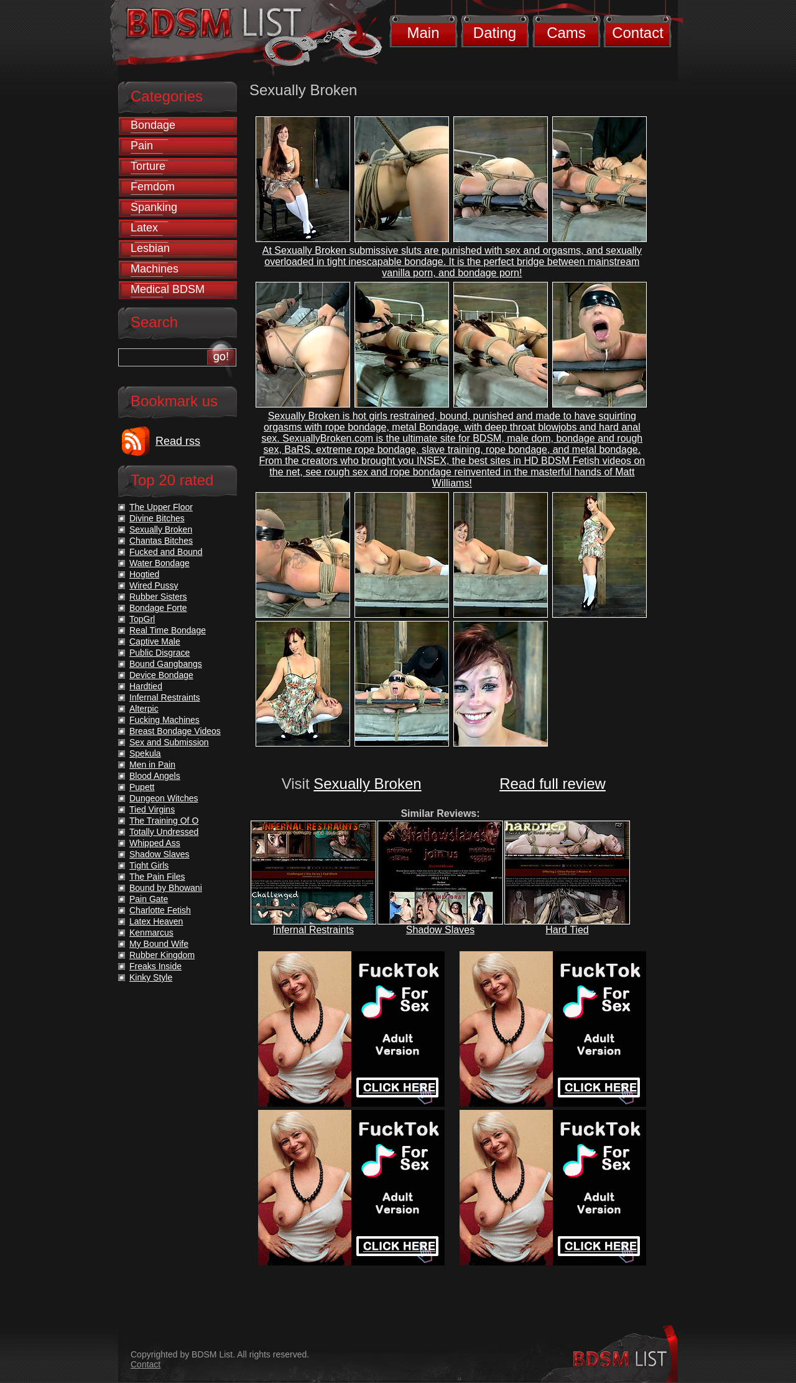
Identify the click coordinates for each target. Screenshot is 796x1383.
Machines (154, 269)
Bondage (153, 125)
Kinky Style (150, 977)
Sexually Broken (367, 783)
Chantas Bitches (161, 541)
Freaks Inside (155, 966)
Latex (144, 227)
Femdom (153, 186)
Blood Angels (154, 776)
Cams (566, 32)
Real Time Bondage (167, 630)
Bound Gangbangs (165, 664)
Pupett (141, 787)
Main (423, 32)
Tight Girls (149, 865)
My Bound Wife (158, 944)
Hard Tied (566, 929)
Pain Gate (148, 899)
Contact (638, 32)
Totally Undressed (163, 832)
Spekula (145, 753)
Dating (494, 32)
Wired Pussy (153, 585)
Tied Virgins (152, 809)
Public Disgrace (159, 653)
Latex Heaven (156, 921)
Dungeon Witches (163, 798)
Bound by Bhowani (165, 888)
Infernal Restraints (313, 929)
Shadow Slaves (440, 929)
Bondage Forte (158, 608)
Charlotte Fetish (160, 910)
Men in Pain (152, 765)
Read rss (177, 441)
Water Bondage (159, 563)
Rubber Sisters (158, 597)
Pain (142, 145)
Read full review (552, 783)
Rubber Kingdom (162, 955)
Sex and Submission (169, 742)
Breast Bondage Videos (175, 731)
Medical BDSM (168, 289)
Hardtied (145, 686)
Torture (148, 166)
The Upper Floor (161, 507)
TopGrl (142, 619)
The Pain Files (157, 877)
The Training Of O (163, 821)
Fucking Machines (164, 720)
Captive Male (154, 641)
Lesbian (150, 248)
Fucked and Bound (166, 552)
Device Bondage (161, 675)
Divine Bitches (157, 518)
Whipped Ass (154, 843)
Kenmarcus (151, 933)
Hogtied (144, 574)
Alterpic (144, 709)
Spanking (154, 207)
